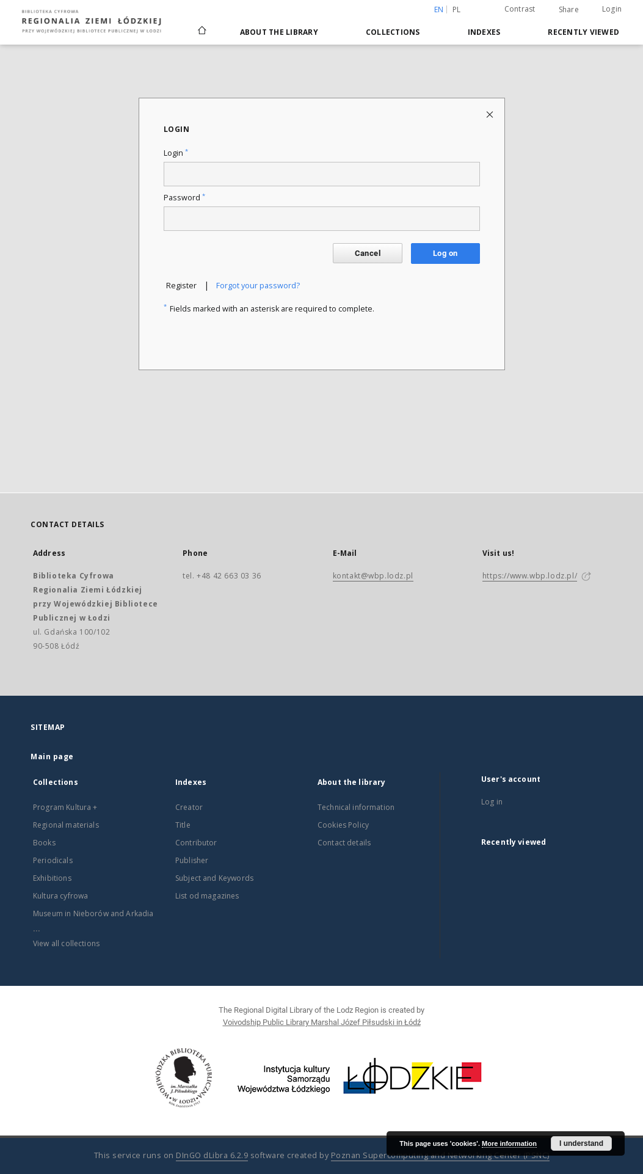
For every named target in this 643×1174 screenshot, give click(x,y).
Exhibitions (52, 878)
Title (183, 825)
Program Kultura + (65, 807)
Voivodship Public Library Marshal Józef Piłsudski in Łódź (322, 1022)
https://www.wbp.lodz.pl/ (529, 576)
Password (184, 197)
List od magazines (207, 896)
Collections (393, 32)
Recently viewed (583, 32)
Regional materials (66, 825)
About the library (279, 32)
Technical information (356, 807)
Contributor (196, 842)
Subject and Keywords (214, 878)
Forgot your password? (258, 285)
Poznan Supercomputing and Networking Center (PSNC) (440, 1155)
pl (456, 9)
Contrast (520, 9)
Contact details (344, 842)
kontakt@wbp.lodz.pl (373, 576)
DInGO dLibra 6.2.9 (212, 1155)
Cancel (367, 253)
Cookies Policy (343, 825)
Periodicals (53, 860)
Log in (492, 802)
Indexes (484, 32)
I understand (581, 1143)
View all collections (66, 943)
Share (569, 10)
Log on (445, 253)
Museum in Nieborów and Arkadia (93, 913)
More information (509, 1143)
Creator (189, 807)
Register (181, 285)
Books (44, 842)
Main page (52, 756)
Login (612, 9)
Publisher (191, 860)
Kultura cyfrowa (60, 896)
